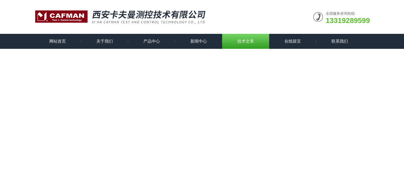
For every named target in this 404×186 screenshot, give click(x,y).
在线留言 (292, 41)
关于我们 (104, 41)
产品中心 (151, 41)
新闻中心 (198, 41)
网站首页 (57, 41)
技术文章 (245, 41)
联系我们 (339, 41)
